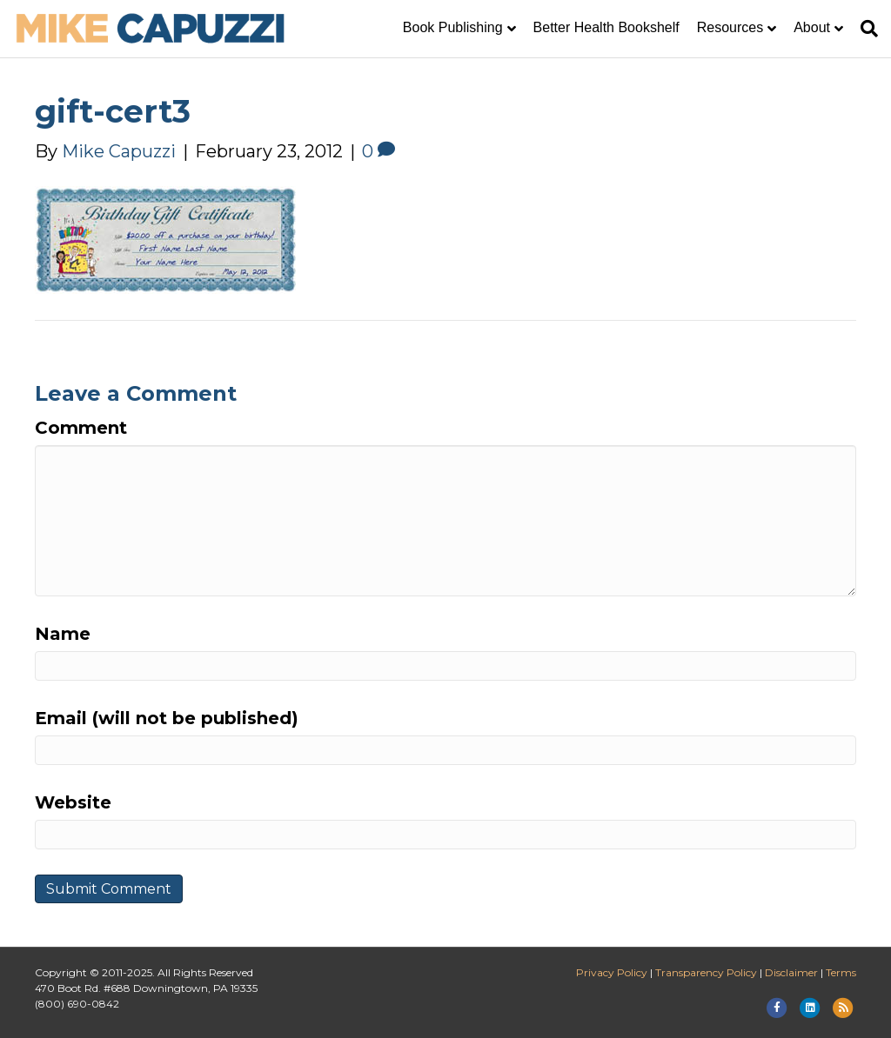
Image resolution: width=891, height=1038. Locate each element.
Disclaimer (791, 972)
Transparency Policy (706, 972)
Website (73, 802)
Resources (730, 27)
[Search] (865, 29)
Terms (841, 972)
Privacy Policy (611, 972)
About (812, 27)
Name (62, 633)
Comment (81, 427)
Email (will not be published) (166, 718)
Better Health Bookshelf (606, 27)
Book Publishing (453, 27)
